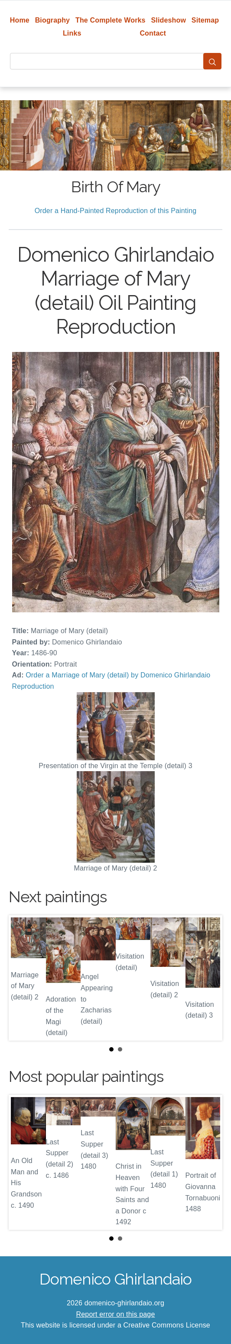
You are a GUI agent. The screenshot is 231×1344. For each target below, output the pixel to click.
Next (209, 978)
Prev (22, 978)
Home (19, 20)
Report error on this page (115, 1314)
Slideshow (168, 20)
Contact (153, 33)
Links (72, 33)
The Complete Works (110, 20)
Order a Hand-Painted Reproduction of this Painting (116, 210)
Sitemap (205, 20)
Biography (52, 20)
